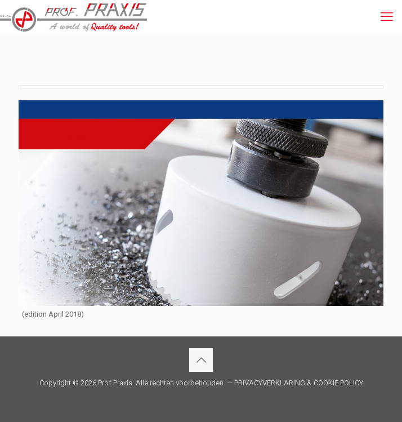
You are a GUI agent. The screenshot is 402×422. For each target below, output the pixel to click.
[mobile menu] (386, 16)
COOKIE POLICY (338, 383)
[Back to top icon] (201, 360)
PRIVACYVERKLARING (269, 383)
